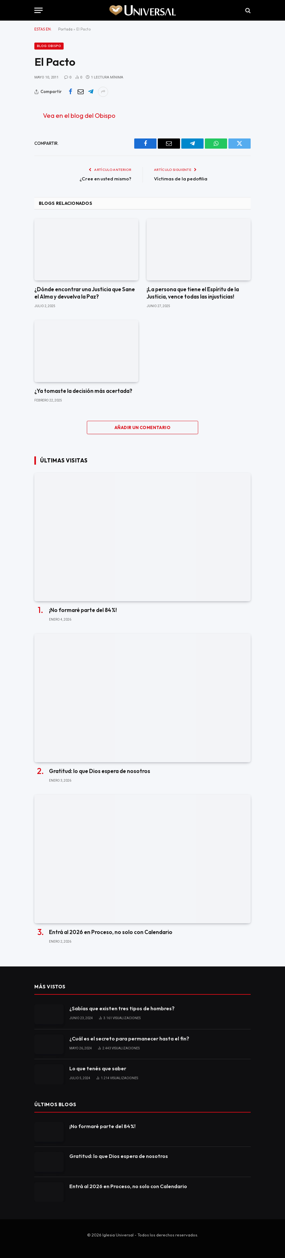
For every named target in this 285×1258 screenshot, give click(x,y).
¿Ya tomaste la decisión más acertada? (83, 390)
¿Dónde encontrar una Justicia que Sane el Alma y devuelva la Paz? (84, 293)
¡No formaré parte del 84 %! (83, 610)
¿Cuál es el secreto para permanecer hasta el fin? (129, 1038)
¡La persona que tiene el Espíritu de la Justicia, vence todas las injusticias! (193, 293)
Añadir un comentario (142, 427)
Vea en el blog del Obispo (79, 115)
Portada (65, 29)
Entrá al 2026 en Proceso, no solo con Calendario (110, 932)
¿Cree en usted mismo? (105, 179)
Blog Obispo (49, 46)
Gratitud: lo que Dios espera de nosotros (99, 771)
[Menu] (38, 10)
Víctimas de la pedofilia (180, 179)
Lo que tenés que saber (97, 1068)
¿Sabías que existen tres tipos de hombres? (122, 1008)
